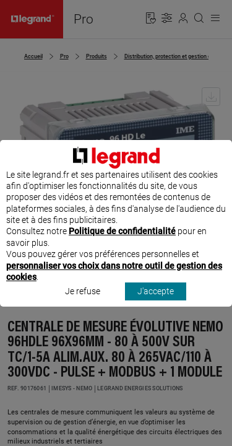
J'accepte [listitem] (155, 303)
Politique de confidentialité (122, 243)
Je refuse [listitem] (82, 303)
